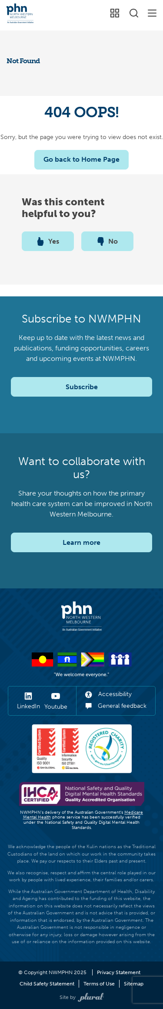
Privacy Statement (118, 972)
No (107, 241)
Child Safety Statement (47, 984)
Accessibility (108, 694)
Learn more (81, 542)
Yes (48, 241)
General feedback (115, 706)
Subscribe (82, 387)
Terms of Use (99, 984)
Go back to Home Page (81, 159)
